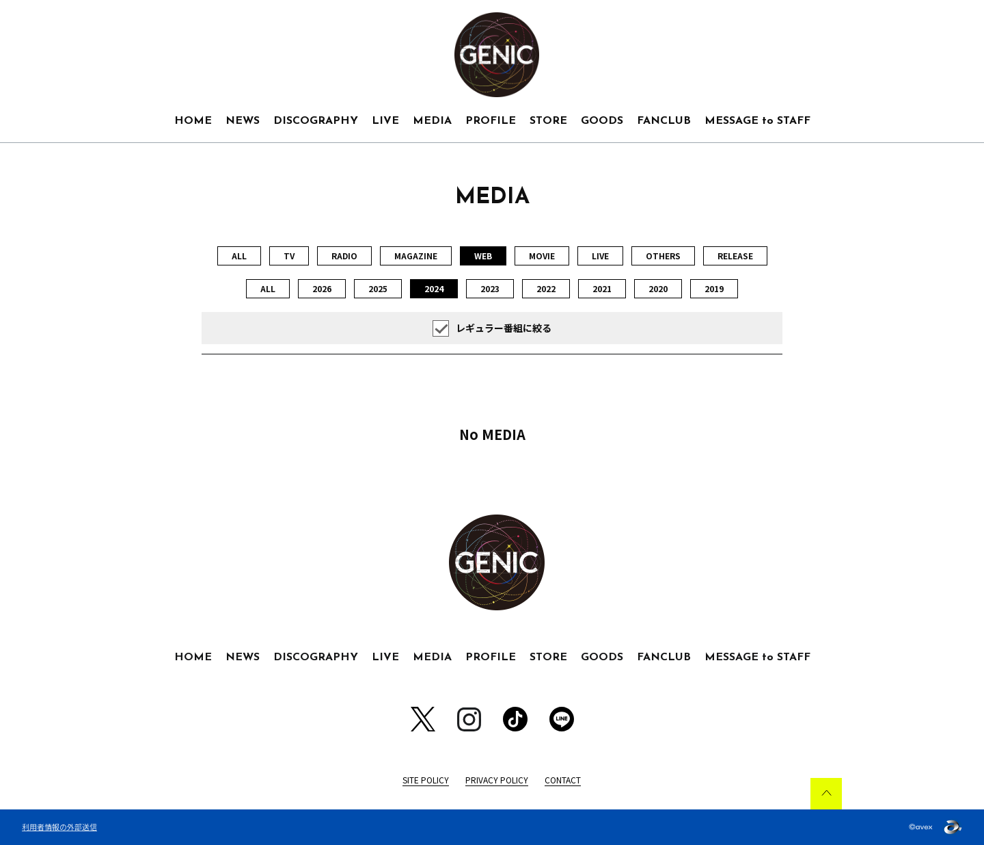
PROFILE (490, 121)
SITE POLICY (425, 779)
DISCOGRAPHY (315, 121)
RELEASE (735, 255)
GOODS (602, 121)
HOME (193, 121)
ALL (239, 255)
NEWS (243, 121)
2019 (714, 288)
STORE (548, 121)
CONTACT (563, 779)
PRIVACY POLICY (496, 779)
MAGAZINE (415, 255)
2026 (321, 288)
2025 (377, 288)
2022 (546, 288)
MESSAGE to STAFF (757, 121)
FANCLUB (664, 121)
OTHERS (663, 255)
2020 (658, 288)
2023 (490, 288)
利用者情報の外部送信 (59, 826)
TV (289, 255)
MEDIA (432, 121)
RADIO (344, 255)
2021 (602, 288)
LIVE (385, 121)
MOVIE (542, 255)
